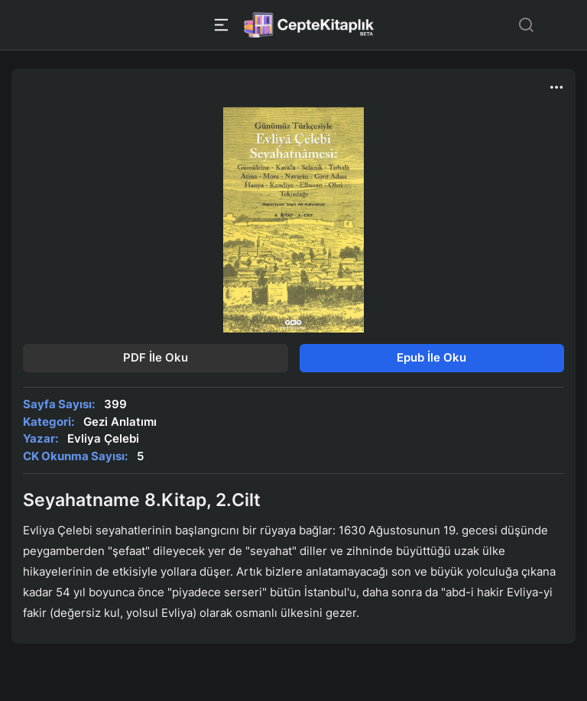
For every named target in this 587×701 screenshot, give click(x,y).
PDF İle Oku (155, 357)
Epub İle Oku (431, 357)
